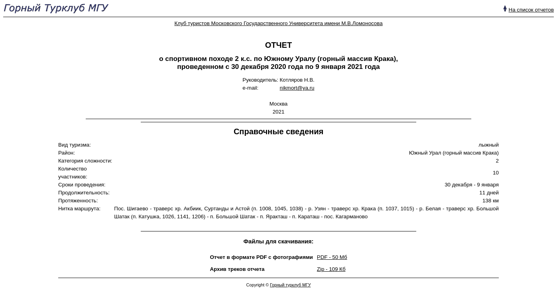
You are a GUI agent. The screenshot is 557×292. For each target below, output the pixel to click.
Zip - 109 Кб (331, 269)
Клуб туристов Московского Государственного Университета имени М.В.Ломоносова (278, 23)
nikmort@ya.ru (297, 88)
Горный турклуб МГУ (290, 284)
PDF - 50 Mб (332, 257)
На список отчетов (531, 10)
